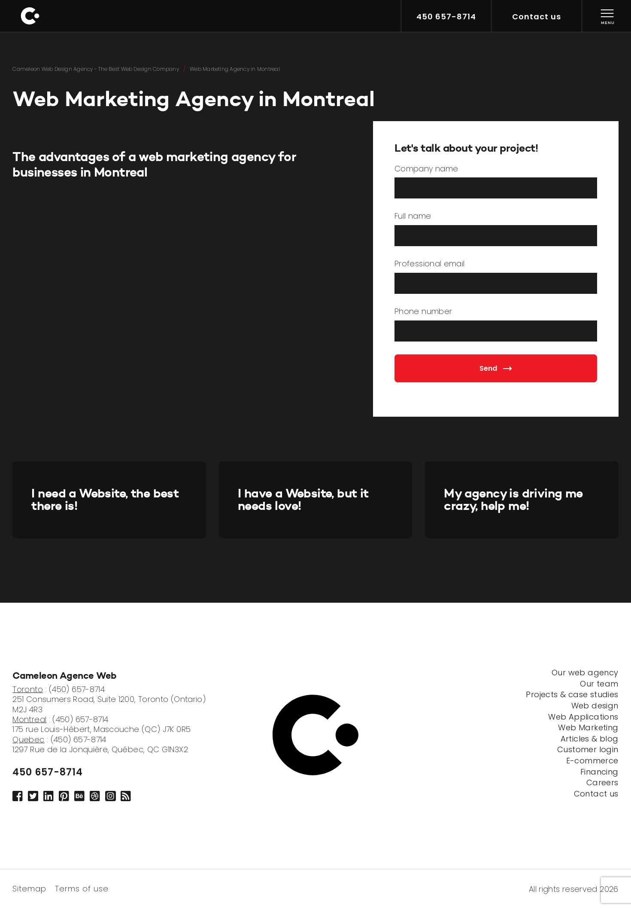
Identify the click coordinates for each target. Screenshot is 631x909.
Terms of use (82, 888)
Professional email (429, 264)
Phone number (423, 312)
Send (495, 368)
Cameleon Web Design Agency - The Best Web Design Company (95, 69)
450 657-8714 (47, 772)
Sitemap (29, 888)
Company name (426, 169)
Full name (412, 216)
